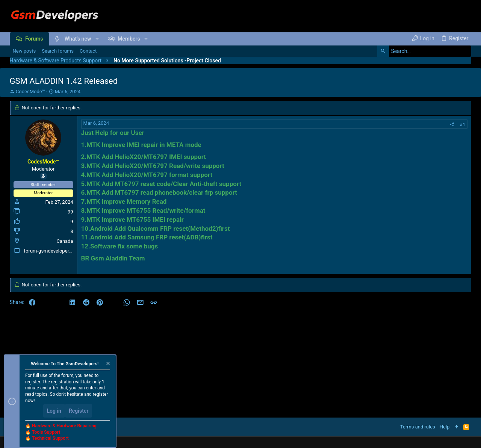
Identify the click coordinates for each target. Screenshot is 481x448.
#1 (462, 124)
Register (79, 411)
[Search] (424, 51)
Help (445, 427)
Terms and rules (417, 427)
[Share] (452, 124)
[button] (97, 38)
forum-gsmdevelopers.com (53, 251)
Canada (64, 241)
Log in (54, 411)
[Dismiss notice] (107, 364)
